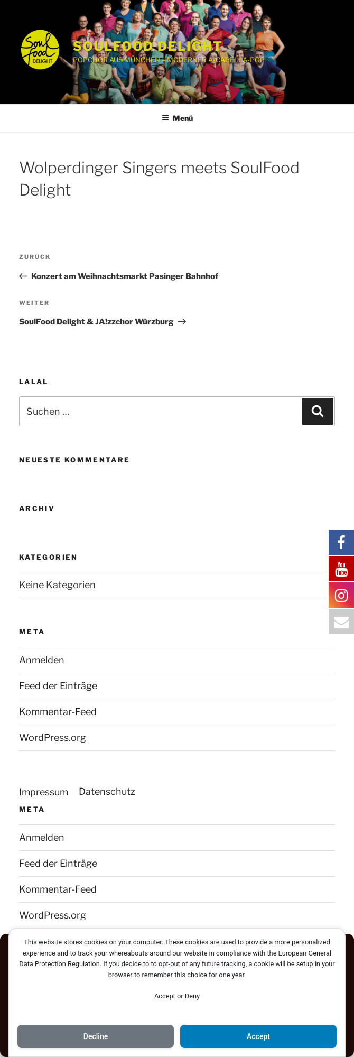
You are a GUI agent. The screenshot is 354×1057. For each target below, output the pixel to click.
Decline (95, 1036)
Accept (258, 1036)
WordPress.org (52, 737)
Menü (177, 118)
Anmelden (41, 659)
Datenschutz (107, 791)
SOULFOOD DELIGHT (148, 46)
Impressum (43, 792)
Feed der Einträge (58, 685)
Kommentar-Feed (58, 711)
